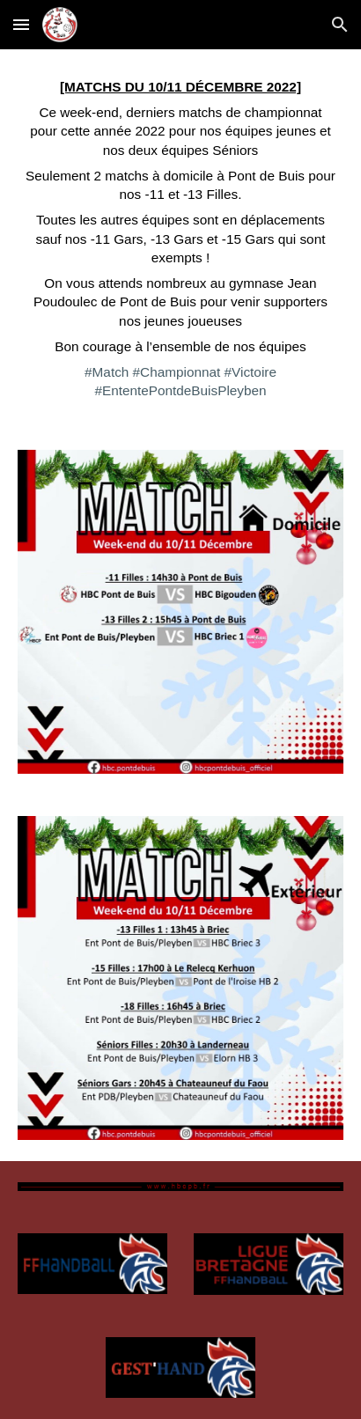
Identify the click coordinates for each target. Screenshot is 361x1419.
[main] (180, 239)
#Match (107, 371)
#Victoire (250, 371)
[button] (21, 24)
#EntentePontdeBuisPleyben (180, 390)
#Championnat (177, 371)
